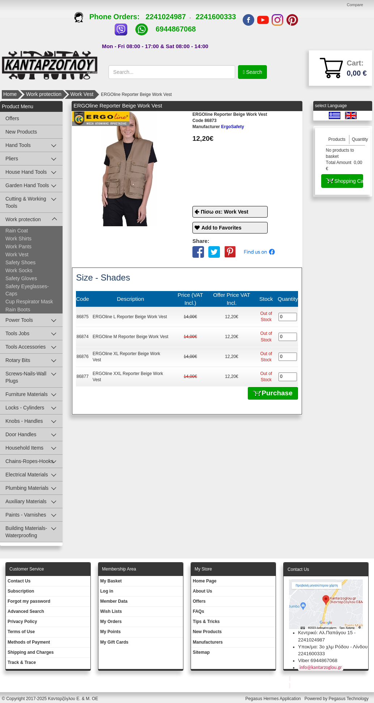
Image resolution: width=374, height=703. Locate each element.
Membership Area (119, 569)
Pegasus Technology (349, 698)
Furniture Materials (26, 394)
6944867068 (176, 29)
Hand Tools (18, 145)
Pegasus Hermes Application (273, 698)
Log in (106, 591)
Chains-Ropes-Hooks (29, 461)
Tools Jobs (17, 333)
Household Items (24, 448)
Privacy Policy (22, 621)
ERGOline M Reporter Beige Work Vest (130, 336)
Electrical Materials (26, 474)
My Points (110, 631)
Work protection (43, 94)
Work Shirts (18, 238)
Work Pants (18, 246)
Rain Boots (17, 309)
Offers (12, 118)
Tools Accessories (25, 347)
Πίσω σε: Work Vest (224, 212)
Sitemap (201, 652)
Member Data (113, 601)
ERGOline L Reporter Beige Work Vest (130, 316)
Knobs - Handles (24, 421)
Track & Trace (22, 662)
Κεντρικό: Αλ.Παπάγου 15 (325, 632)
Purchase (273, 393)
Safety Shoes (20, 262)
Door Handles (21, 434)
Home (10, 94)
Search (253, 72)
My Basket (111, 581)
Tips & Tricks (206, 621)
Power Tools (19, 320)
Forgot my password (29, 601)
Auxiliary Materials (26, 501)
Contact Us (19, 581)
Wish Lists (111, 611)
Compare (355, 5)
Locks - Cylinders (24, 408)
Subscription (21, 591)
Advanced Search (26, 611)
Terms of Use (21, 631)
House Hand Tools (26, 172)
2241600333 (216, 17)
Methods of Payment (29, 642)
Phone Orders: (109, 17)
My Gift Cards (114, 642)
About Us (202, 591)
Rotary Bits (17, 360)
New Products (21, 132)
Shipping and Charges (31, 652)
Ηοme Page (204, 581)
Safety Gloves (21, 278)
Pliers (11, 158)
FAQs (198, 611)
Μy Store (203, 569)
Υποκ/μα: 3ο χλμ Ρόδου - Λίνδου (332, 646)
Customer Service (26, 569)
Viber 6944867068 (317, 660)
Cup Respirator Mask (29, 301)
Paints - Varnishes (25, 515)
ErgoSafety (218, 126)
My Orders (111, 621)
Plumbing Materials (26, 488)
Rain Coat (16, 230)
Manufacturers (208, 642)
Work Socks (18, 270)
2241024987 (166, 17)
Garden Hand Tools (27, 185)
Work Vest (82, 94)
